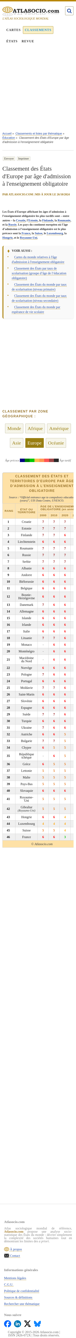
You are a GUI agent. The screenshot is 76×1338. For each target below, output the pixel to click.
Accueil (7, 133)
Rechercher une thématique (22, 1304)
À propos (15, 1249)
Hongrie (7, 237)
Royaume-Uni (28, 237)
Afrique (35, 428)
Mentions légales (15, 1278)
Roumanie (64, 220)
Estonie (33, 220)
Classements (38, 30)
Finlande (47, 220)
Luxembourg (55, 233)
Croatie (20, 220)
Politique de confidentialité (21, 1291)
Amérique (59, 428)
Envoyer (9, 158)
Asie (16, 443)
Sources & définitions (18, 1297)
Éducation (8, 137)
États (12, 41)
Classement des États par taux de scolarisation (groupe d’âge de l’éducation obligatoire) (39, 273)
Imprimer (23, 158)
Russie (12, 224)
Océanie (56, 443)
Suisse (39, 233)
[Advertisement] (38, 90)
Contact (14, 1255)
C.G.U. (8, 1284)
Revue (28, 41)
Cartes (13, 30)
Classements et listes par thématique (38, 133)
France (25, 233)
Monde (14, 428)
